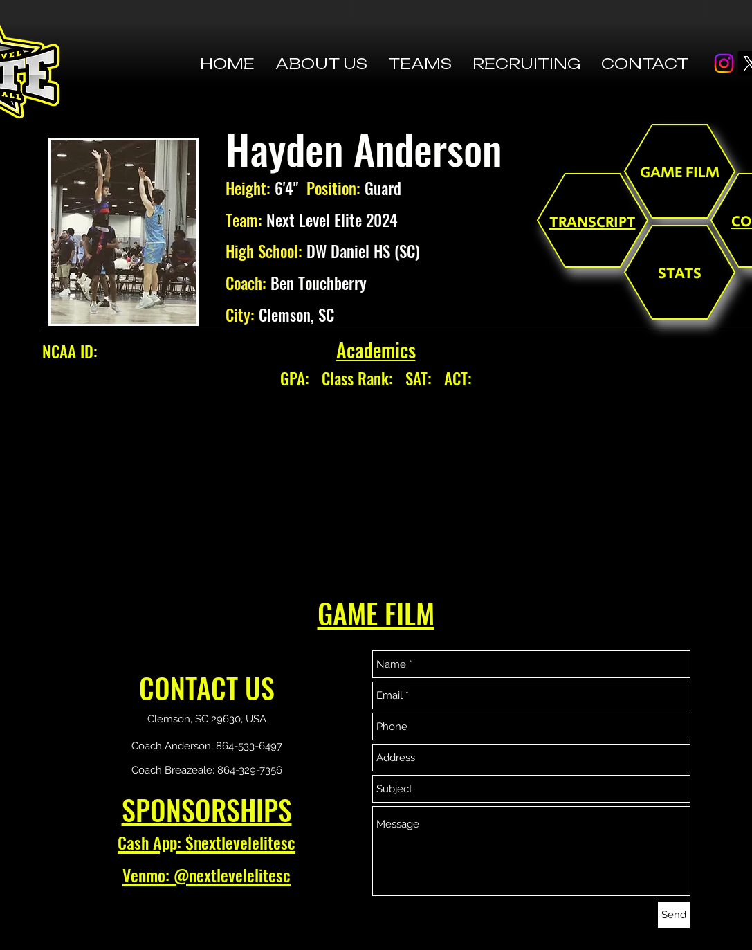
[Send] (674, 915)
